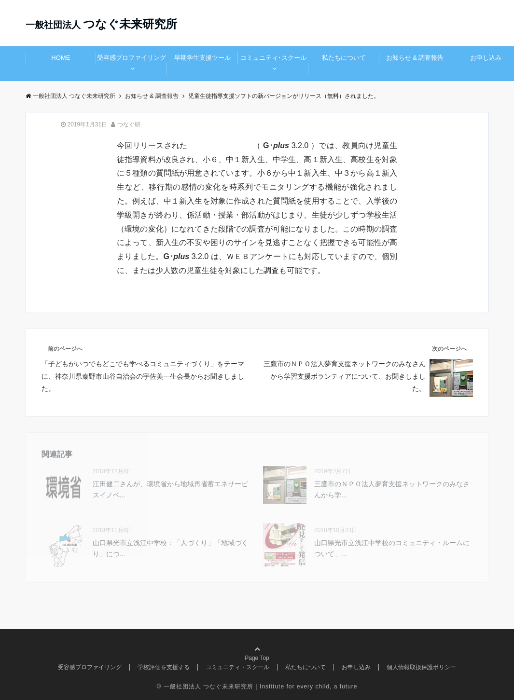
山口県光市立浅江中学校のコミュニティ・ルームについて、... (392, 548)
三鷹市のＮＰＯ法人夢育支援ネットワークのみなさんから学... (392, 489)
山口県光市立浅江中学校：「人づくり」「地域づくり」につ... (170, 548)
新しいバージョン (221, 145)
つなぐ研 (128, 124)
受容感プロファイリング (131, 57)
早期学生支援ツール (202, 57)
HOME (60, 57)
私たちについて (344, 57)
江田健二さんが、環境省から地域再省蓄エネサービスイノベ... (170, 489)
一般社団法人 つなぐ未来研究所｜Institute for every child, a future (261, 686)
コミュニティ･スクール (273, 57)
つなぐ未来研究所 (101, 23)
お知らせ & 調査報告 (415, 57)
